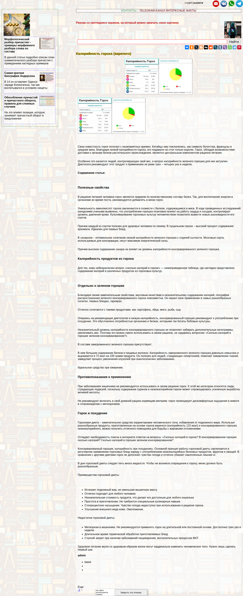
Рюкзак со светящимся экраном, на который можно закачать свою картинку (127, 22)
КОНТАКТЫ (128, 10)
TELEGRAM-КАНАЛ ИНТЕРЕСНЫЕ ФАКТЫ (167, 10)
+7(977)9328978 (194, 2)
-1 (79, 590)
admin (82, 555)
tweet (88, 562)
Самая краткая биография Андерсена (29, 80)
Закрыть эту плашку (131, 592)
